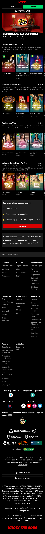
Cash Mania (35, 284)
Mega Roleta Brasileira (36, 73)
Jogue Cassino (22, 266)
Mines (18, 310)
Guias (4, 382)
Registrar (33, 6)
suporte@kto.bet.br (25, 518)
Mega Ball (32, 192)
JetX (18, 306)
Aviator (19, 300)
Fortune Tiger (36, 266)
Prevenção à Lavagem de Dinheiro (36, 322)
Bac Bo (4, 315)
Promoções (6, 276)
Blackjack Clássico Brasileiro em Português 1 (22, 75)
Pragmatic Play (33, 75)
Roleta (4, 308)
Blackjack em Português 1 (33, 152)
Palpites (5, 273)
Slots (18, 269)
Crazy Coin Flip (6, 192)
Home (3, 254)
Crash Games (21, 273)
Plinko (18, 313)
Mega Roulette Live (21, 113)
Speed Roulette (6, 113)
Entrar (12, 6)
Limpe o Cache (8, 385)
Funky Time (19, 192)
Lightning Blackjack (7, 152)
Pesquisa (34, 336)
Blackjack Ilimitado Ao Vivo (22, 152)
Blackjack (5, 311)
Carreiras (34, 333)
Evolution (4, 75)
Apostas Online (8, 266)
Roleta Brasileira (6, 73)
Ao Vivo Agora (7, 269)
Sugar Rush (35, 275)
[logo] (23, 2)
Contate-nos (7, 347)
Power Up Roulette (35, 113)
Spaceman (20, 303)
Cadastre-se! (22, 226)
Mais (40, 85)
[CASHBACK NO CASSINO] (22, 26)
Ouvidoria (5, 378)
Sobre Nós (35, 300)
